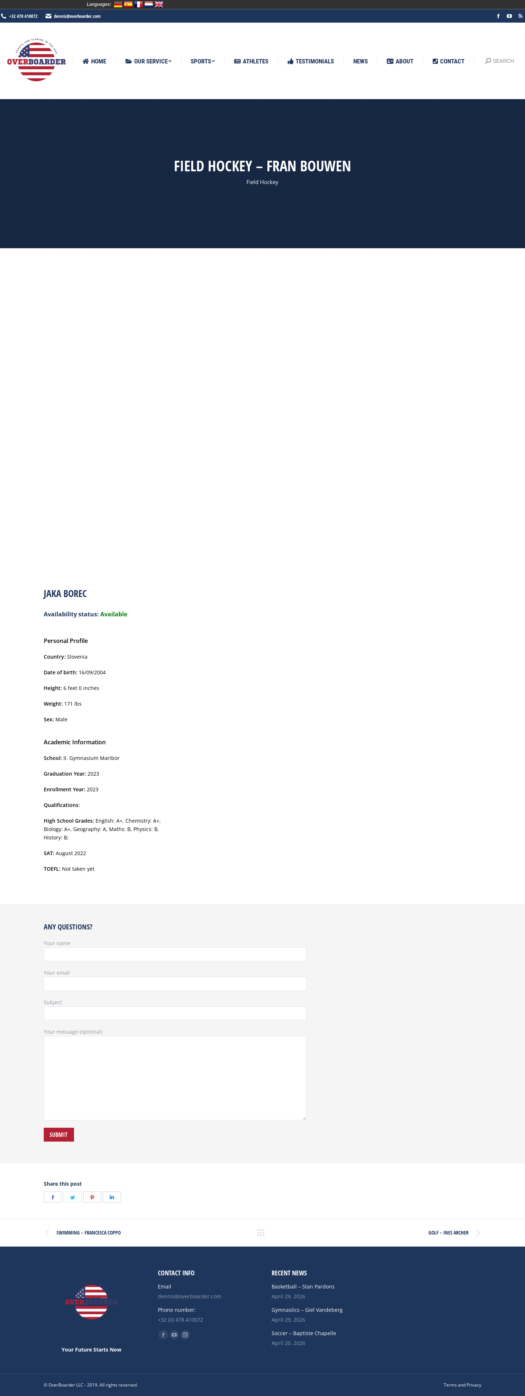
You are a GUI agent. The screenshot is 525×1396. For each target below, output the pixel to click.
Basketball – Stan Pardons (303, 1286)
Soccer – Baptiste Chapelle (304, 1333)
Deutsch (118, 4)
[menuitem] (94, 61)
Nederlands (148, 4)
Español (128, 4)
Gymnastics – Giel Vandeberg (307, 1309)
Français (138, 4)
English (159, 4)
